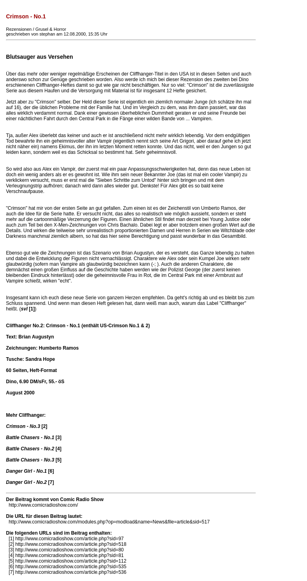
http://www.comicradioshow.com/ (43, 505)
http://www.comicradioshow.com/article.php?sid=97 (69, 538)
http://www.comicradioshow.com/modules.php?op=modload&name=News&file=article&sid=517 (109, 522)
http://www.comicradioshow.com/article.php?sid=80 (69, 550)
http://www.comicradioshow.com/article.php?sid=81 (69, 555)
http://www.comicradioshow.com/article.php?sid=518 (70, 544)
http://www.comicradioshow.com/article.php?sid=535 (70, 566)
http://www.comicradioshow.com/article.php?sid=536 (70, 572)
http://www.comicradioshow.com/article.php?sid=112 (70, 561)
